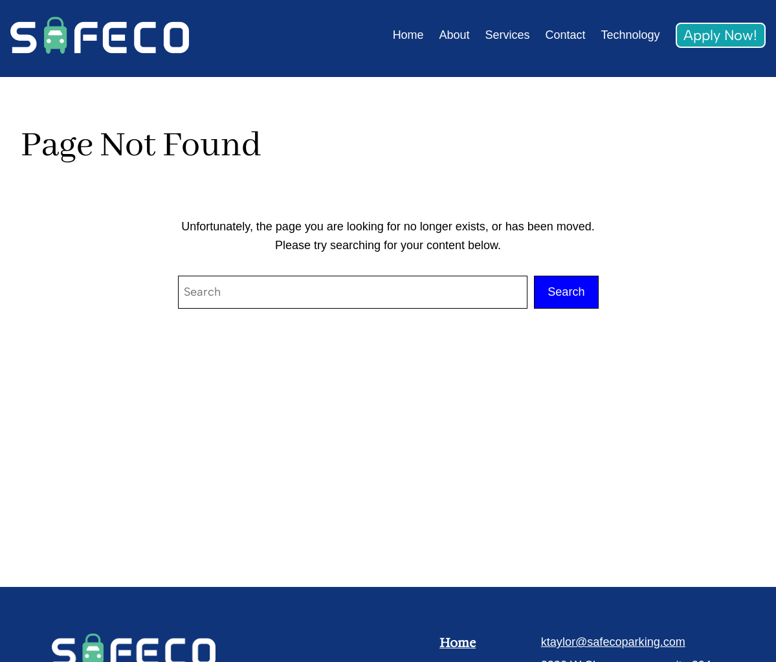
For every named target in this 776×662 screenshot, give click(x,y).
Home (457, 642)
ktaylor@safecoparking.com (613, 641)
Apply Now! (720, 35)
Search (566, 291)
